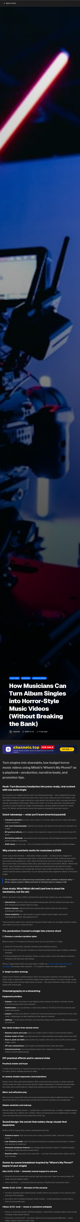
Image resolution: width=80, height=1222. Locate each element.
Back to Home (10, 3)
